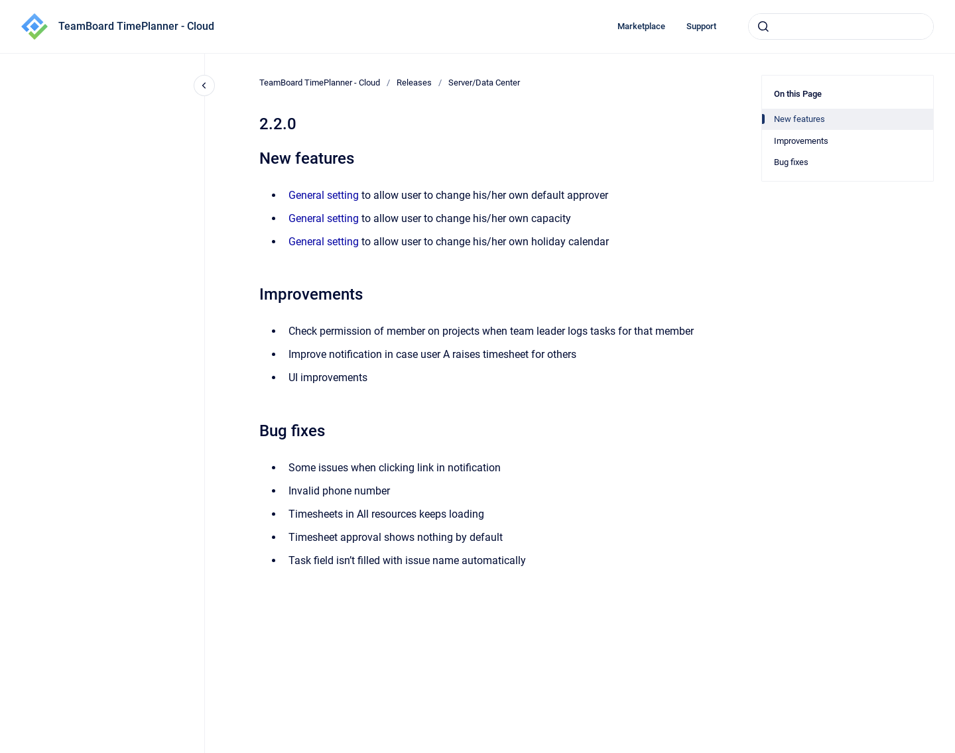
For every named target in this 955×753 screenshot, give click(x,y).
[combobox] (841, 26)
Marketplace (641, 26)
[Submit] (763, 26)
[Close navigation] (204, 85)
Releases (414, 82)
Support (701, 26)
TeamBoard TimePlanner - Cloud (136, 26)
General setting (323, 195)
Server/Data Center (484, 82)
